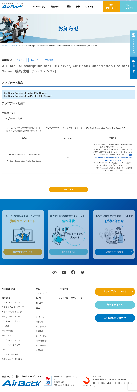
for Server (40, 303)
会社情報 (129, 2)
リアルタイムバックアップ (13, 307)
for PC (38, 298)
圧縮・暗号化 (7, 331)
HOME (4, 46)
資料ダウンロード (111, 9)
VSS (4, 350)
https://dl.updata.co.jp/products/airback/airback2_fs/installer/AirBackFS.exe (113, 157)
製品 (69, 9)
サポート (89, 9)
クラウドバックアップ (11, 340)
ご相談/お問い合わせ (114, 256)
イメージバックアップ (11, 345)
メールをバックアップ (11, 322)
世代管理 (5, 326)
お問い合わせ (41, 341)
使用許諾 (39, 350)
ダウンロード (41, 346)
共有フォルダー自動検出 (12, 360)
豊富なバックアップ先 (11, 317)
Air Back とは (38, 9)
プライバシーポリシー (68, 298)
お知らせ (14, 46)
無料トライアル (128, 9)
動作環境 (39, 332)
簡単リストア (7, 336)
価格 (78, 9)
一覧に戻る (68, 189)
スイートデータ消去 (10, 355)
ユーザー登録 (41, 336)
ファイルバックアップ (11, 303)
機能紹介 (55, 9)
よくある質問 (41, 327)
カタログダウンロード (22, 256)
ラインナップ (41, 294)
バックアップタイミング (12, 312)
